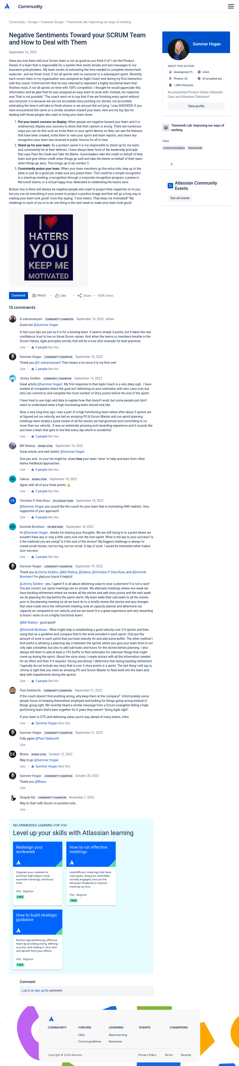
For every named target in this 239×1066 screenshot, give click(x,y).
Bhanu (24, 754)
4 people (42, 469)
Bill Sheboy (27, 446)
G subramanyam (31, 319)
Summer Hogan (30, 357)
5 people (42, 436)
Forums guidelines (89, 1041)
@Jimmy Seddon (46, 572)
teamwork (195, 148)
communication (174, 148)
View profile (196, 106)
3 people (42, 347)
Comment (18, 295)
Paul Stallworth (30, 690)
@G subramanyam (47, 362)
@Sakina (85, 572)
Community (30, 6)
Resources (115, 1041)
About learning (118, 1035)
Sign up (40, 990)
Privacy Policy (147, 1055)
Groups (33, 22)
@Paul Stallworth (47, 738)
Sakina (24, 479)
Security (186, 1055)
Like (22, 347)
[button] (48, 247)
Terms (169, 1055)
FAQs (81, 1035)
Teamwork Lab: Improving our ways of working (99, 22)
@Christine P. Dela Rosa (108, 572)
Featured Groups (52, 22)
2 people (42, 369)
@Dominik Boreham (33, 629)
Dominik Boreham (32, 527)
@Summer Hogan (46, 325)
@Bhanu (40, 781)
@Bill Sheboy (68, 572)
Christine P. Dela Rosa (35, 500)
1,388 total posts (183, 85)
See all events (179, 198)
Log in (26, 990)
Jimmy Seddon (30, 378)
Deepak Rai (27, 797)
